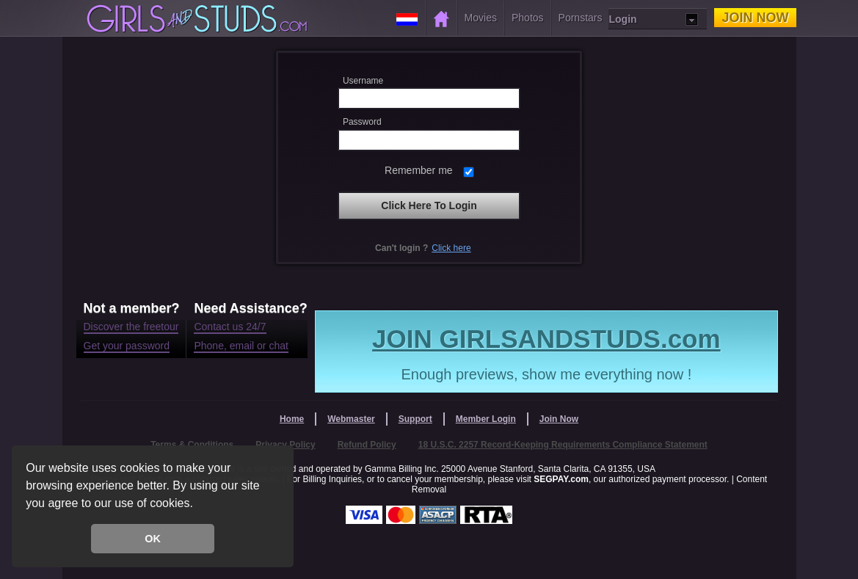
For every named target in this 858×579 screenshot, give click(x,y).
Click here (451, 248)
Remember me (419, 170)
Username (363, 81)
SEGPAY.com (561, 479)
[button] (198, 505)
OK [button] (153, 539)
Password (362, 122)
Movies (481, 17)
